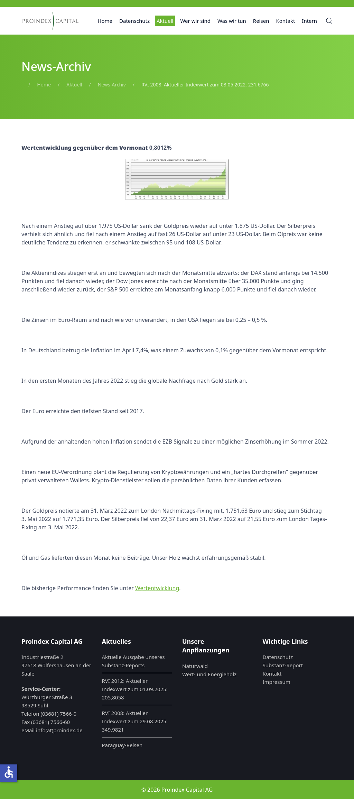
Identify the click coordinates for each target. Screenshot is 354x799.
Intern (309, 20)
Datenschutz (134, 20)
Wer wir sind (195, 20)
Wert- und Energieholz (209, 674)
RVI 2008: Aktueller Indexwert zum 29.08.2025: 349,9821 (135, 721)
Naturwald (195, 665)
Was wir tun (231, 20)
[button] (329, 20)
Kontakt (285, 20)
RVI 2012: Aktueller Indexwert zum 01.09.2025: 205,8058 (135, 689)
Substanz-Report (283, 665)
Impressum (276, 681)
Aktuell (165, 20)
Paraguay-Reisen (122, 745)
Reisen (261, 20)
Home (104, 20)
